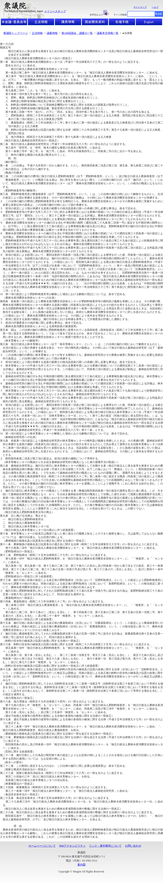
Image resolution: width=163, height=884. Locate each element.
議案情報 (52, 33)
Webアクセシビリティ (72, 845)
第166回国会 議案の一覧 (77, 33)
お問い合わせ (133, 845)
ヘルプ (155, 7)
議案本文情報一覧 (108, 33)
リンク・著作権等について (105, 845)
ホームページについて (42, 845)
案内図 (81, 864)
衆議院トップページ (15, 33)
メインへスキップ (55, 11)
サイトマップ (140, 7)
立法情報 (37, 33)
